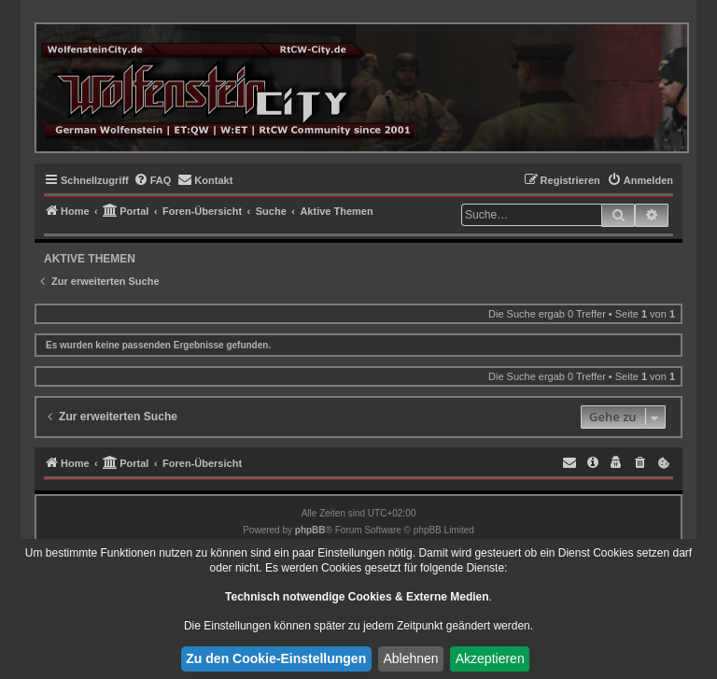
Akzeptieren (490, 658)
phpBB (310, 530)
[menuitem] (153, 180)
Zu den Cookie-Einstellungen (276, 658)
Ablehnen (410, 658)
